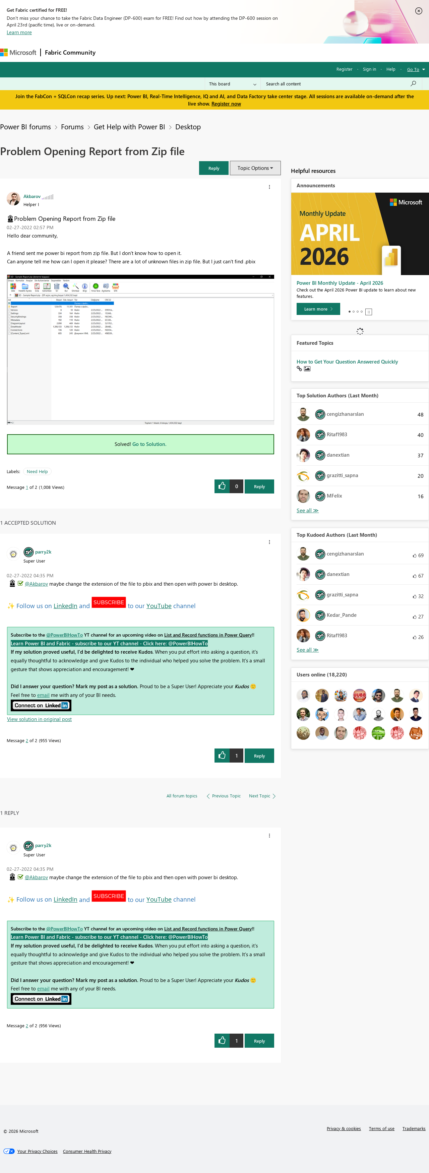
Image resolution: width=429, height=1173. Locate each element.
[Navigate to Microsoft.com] (18, 52)
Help (390, 69)
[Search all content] (341, 83)
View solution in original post (39, 719)
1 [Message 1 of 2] (27, 487)
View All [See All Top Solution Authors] (308, 510)
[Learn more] (318, 309)
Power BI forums (25, 126)
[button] (214, 168)
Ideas (168, 52)
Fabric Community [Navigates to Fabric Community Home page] (70, 52)
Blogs (227, 52)
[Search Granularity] (232, 83)
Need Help (37, 471)
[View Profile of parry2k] (43, 551)
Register (344, 69)
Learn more (19, 32)
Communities (197, 52)
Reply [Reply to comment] (259, 756)
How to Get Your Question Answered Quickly (347, 361)
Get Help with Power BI (129, 126)
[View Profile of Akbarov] (32, 196)
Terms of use (381, 1128)
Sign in (369, 69)
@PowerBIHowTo (64, 635)
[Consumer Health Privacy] (87, 1151)
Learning (253, 52)
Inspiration (140, 52)
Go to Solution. (149, 444)
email (43, 695)
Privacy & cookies (344, 1128)
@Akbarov (36, 583)
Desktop (188, 126)
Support (282, 52)
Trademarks (414, 1128)
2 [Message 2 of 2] (27, 740)
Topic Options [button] (253, 168)
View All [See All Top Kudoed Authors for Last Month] (308, 650)
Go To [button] (413, 69)
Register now (226, 103)
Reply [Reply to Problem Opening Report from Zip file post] (259, 486)
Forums (111, 52)
